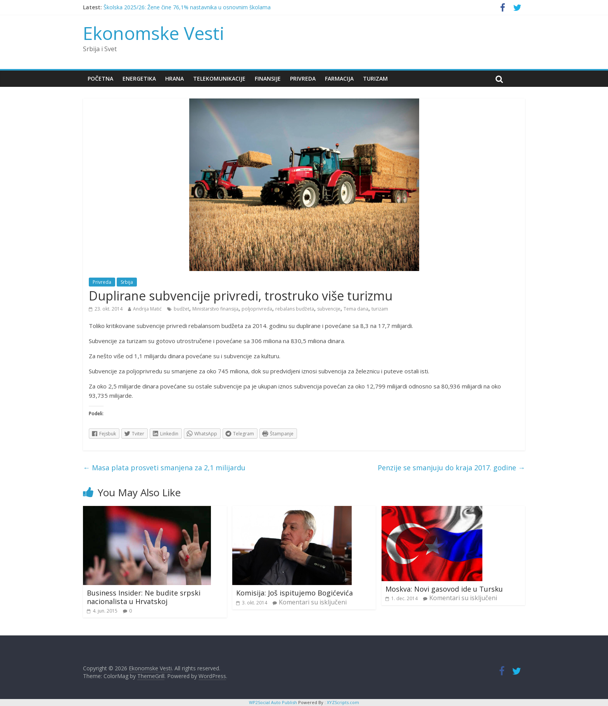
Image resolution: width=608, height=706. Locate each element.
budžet (181, 309)
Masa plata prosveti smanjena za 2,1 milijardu (164, 467)
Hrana (174, 78)
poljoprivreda (257, 309)
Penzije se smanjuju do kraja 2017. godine (451, 467)
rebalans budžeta (294, 309)
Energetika (139, 78)
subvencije (328, 309)
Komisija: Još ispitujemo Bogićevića (294, 592)
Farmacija (339, 78)
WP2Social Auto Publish (273, 702)
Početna (100, 78)
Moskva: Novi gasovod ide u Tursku (444, 589)
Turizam (375, 78)
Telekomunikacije (219, 78)
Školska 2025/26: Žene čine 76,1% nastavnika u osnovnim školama (187, 7)
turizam (379, 309)
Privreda (303, 78)
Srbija (127, 282)
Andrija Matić (147, 309)
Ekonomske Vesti (154, 33)
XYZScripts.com (343, 702)
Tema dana (356, 309)
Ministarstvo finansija (215, 309)
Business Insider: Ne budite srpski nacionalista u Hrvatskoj (143, 597)
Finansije (268, 78)
